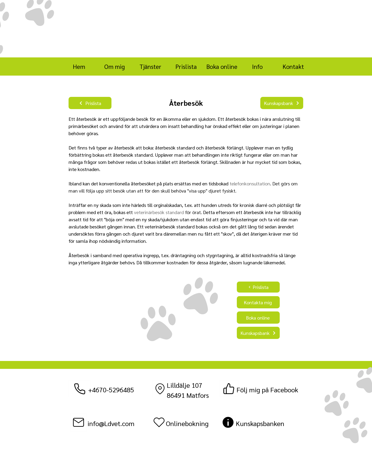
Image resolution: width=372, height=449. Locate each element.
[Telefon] (80, 388)
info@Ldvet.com (110, 423)
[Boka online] (258, 317)
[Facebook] (228, 388)
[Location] (160, 388)
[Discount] (228, 422)
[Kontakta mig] (258, 302)
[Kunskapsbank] (281, 103)
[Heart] (159, 422)
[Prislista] (90, 103)
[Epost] (78, 422)
